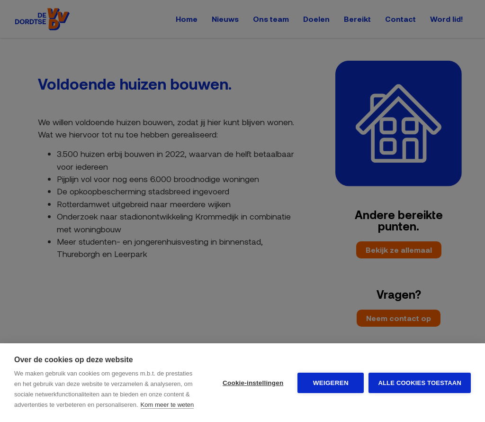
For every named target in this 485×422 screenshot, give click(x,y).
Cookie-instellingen (253, 382)
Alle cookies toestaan (419, 382)
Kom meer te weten (167, 404)
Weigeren (331, 382)
